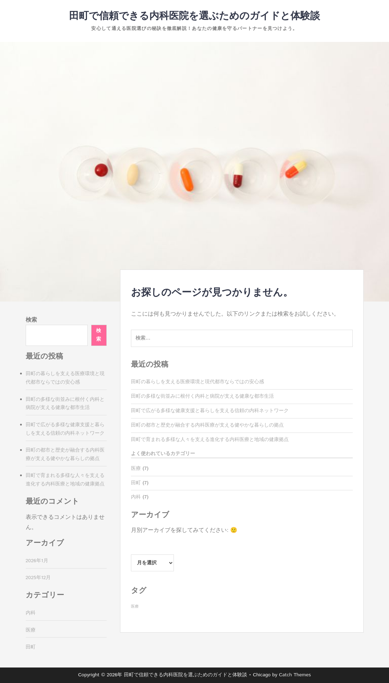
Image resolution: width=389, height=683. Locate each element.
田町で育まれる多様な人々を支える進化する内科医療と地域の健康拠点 (210, 439)
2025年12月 (38, 577)
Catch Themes (295, 674)
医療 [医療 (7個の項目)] (135, 606)
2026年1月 (37, 560)
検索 (31, 320)
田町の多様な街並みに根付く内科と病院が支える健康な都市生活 (202, 396)
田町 (136, 482)
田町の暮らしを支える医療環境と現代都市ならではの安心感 (197, 381)
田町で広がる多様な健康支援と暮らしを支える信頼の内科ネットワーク (210, 410)
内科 (136, 497)
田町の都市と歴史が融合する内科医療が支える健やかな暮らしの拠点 (207, 425)
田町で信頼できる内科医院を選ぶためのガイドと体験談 (194, 16)
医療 (136, 468)
